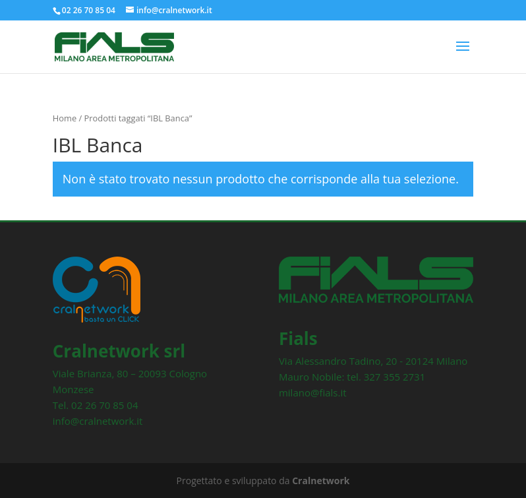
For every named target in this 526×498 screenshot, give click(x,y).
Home (64, 118)
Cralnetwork (320, 480)
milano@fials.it (313, 392)
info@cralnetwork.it (98, 420)
